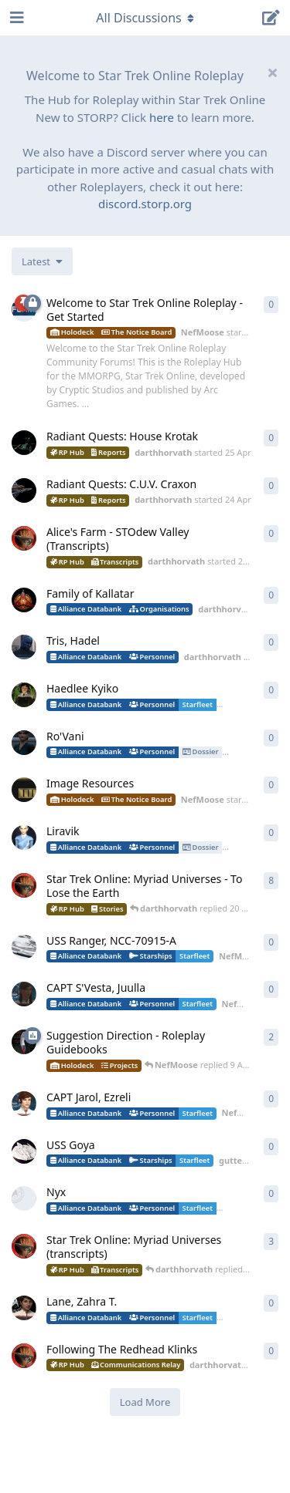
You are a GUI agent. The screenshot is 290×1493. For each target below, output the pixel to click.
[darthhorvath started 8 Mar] (24, 885)
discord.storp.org (145, 203)
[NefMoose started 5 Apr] (24, 1103)
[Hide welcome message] (272, 72)
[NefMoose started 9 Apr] (24, 1042)
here (161, 117)
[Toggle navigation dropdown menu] (145, 17)
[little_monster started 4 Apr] (24, 1198)
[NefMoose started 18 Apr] (24, 947)
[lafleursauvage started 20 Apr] (24, 694)
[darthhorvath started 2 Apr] (24, 1355)
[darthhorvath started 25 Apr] (24, 442)
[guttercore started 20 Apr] (24, 837)
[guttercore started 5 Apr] (24, 1151)
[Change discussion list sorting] (42, 261)
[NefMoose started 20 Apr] (24, 789)
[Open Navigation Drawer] (15, 17)
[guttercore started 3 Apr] (24, 1308)
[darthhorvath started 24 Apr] (24, 490)
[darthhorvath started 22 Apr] (24, 647)
